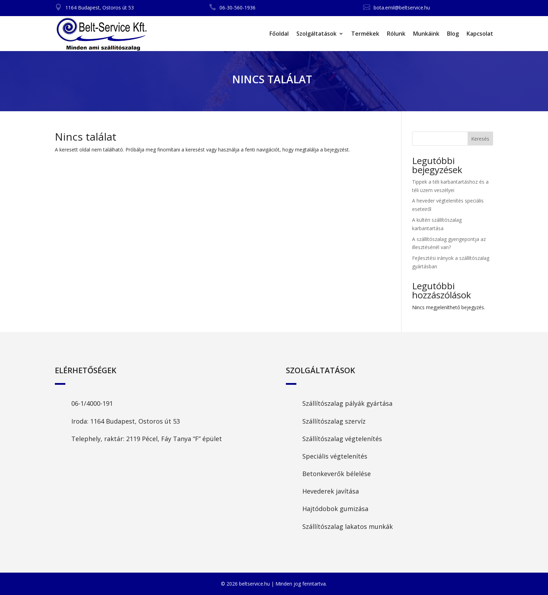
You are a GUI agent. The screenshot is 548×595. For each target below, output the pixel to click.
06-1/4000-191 (92, 403)
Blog (453, 33)
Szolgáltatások (316, 33)
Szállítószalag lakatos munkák (347, 526)
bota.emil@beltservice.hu (402, 7)
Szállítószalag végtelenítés (342, 438)
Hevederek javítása (330, 491)
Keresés (480, 138)
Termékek (365, 33)
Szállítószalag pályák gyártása (347, 403)
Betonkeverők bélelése (336, 473)
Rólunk (396, 33)
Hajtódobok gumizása (335, 508)
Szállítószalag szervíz (334, 421)
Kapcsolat (480, 33)
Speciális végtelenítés (334, 456)
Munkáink (426, 33)
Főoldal (279, 33)
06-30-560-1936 (237, 7)
